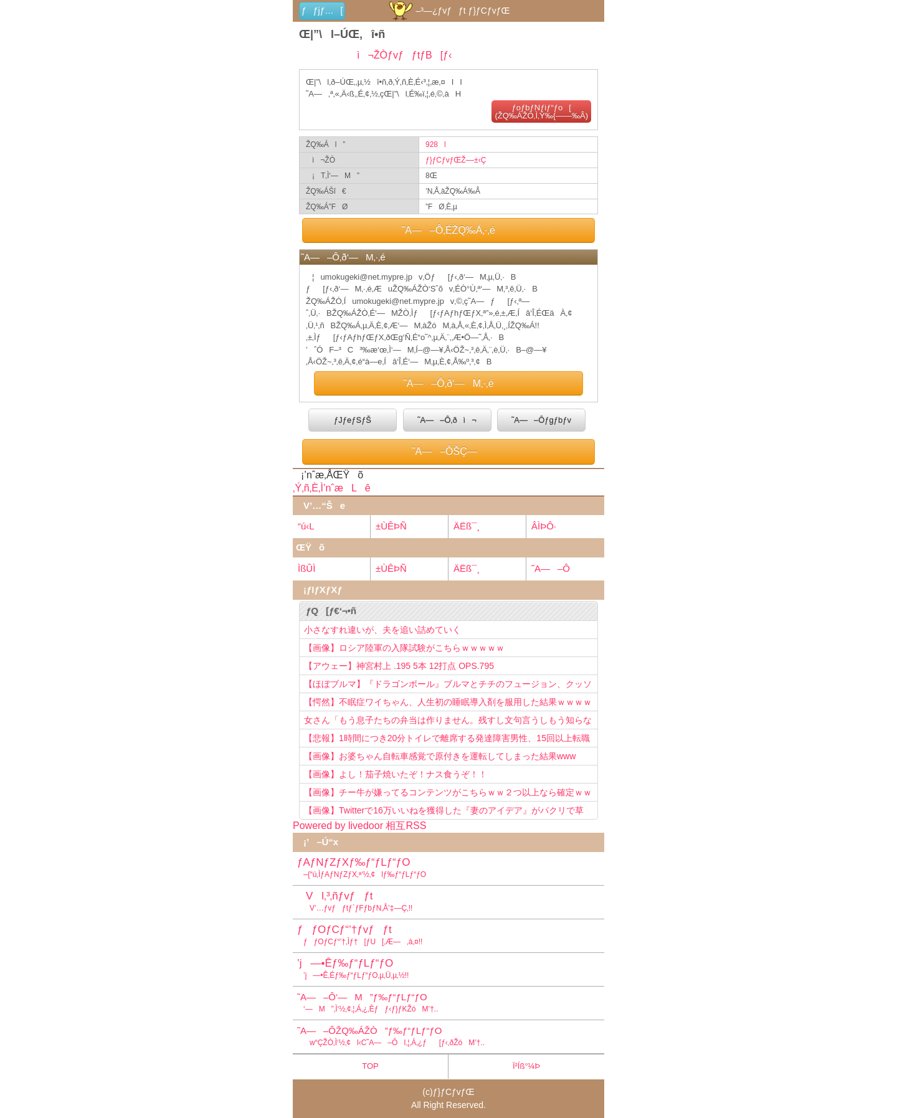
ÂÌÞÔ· (543, 526)
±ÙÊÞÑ (391, 526)
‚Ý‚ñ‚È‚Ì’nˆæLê (332, 488)
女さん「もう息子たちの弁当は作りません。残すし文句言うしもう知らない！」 (448, 722)
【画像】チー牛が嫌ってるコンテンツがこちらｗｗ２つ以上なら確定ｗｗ (448, 792)
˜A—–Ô (550, 568)
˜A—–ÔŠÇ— (448, 451)
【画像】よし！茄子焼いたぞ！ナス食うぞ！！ (395, 774)
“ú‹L (306, 526)
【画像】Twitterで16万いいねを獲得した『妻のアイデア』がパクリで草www (444, 812)
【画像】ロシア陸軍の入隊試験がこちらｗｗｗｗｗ (404, 648)
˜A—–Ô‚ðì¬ (447, 420)
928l (435, 144)
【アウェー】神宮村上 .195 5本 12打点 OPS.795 (399, 666)
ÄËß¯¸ (466, 526)
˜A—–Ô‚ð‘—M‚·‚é (448, 383)
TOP (370, 1066)
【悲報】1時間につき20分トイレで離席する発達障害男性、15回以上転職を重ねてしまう (447, 740)
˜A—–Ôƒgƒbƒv (541, 420)
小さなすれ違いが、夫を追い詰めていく (382, 630)
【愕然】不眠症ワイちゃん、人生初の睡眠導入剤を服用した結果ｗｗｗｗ (448, 702)
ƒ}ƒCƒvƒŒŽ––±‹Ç (455, 160)
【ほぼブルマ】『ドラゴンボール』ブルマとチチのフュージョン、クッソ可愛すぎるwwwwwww (448, 686)
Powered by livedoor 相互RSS (359, 825)
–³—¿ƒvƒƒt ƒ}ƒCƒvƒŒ (448, 11)
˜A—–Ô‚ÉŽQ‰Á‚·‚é (448, 230)
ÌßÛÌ (306, 568)
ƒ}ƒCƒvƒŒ (454, 1092)
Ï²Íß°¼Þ (526, 1066)
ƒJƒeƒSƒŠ (352, 420)
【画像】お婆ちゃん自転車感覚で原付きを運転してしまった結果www (440, 756)
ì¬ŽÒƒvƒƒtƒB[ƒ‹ (400, 55)
